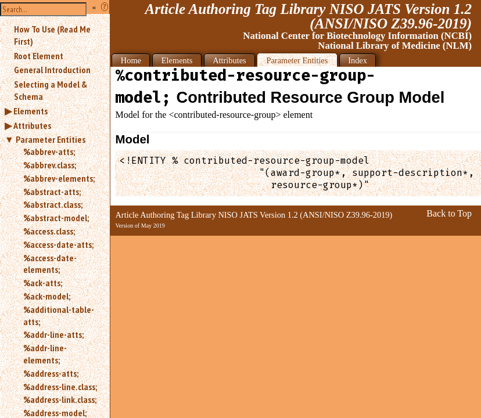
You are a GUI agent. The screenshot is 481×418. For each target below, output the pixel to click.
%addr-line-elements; (45, 354)
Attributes (32, 125)
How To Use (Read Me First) (52, 35)
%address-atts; (50, 373)
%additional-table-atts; (58, 315)
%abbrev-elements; (59, 178)
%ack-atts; (42, 283)
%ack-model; (46, 296)
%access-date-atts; (58, 244)
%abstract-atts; (52, 191)
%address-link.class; (59, 399)
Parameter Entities (50, 139)
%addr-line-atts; (53, 334)
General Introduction (52, 69)
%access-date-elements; (50, 264)
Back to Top (449, 213)
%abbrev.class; (49, 165)
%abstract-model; (56, 218)
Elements (30, 111)
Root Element (38, 56)
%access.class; (49, 231)
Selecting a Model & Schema (50, 90)
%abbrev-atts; (49, 151)
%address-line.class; (60, 386)
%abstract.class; (52, 204)
